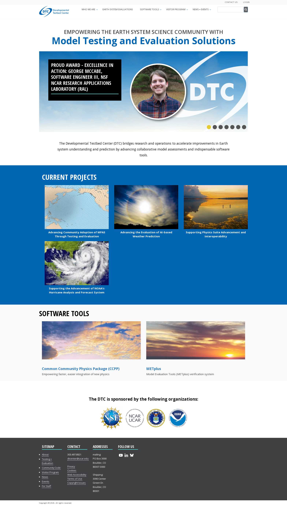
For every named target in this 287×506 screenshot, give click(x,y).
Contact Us (231, 2)
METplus (153, 368)
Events (45, 481)
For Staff (46, 486)
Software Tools (151, 10)
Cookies (71, 470)
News (45, 477)
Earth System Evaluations (117, 9)
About (45, 454)
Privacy (71, 466)
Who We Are (90, 10)
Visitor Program (177, 10)
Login (246, 2)
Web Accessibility (76, 474)
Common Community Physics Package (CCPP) (81, 368)
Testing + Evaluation (47, 461)
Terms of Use (74, 478)
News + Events (202, 10)
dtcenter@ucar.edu (78, 458)
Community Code (51, 467)
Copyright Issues (76, 482)
